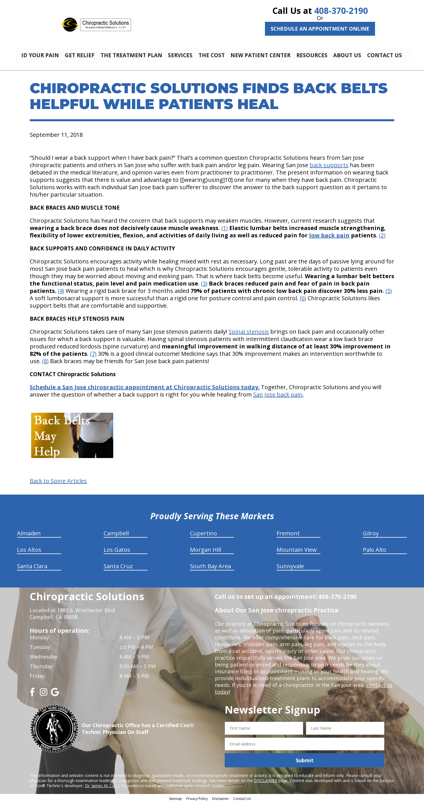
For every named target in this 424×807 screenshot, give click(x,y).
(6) (303, 302)
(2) (382, 239)
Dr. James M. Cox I (102, 790)
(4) (61, 295)
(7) (93, 358)
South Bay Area (210, 570)
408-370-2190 (341, 10)
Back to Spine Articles (58, 485)
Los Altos (29, 554)
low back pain (329, 239)
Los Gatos (117, 554)
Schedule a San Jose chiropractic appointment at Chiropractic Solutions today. (145, 391)
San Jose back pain (278, 399)
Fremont (288, 537)
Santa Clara (32, 570)
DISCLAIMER (265, 784)
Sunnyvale (290, 570)
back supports (329, 169)
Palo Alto (374, 554)
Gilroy (371, 537)
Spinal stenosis (249, 336)
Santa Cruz (118, 570)
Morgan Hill (205, 554)
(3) (204, 287)
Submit (305, 764)
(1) (224, 232)
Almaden (29, 537)
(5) (389, 295)
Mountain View (297, 554)
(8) (45, 365)
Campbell (116, 537)
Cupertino (203, 537)
